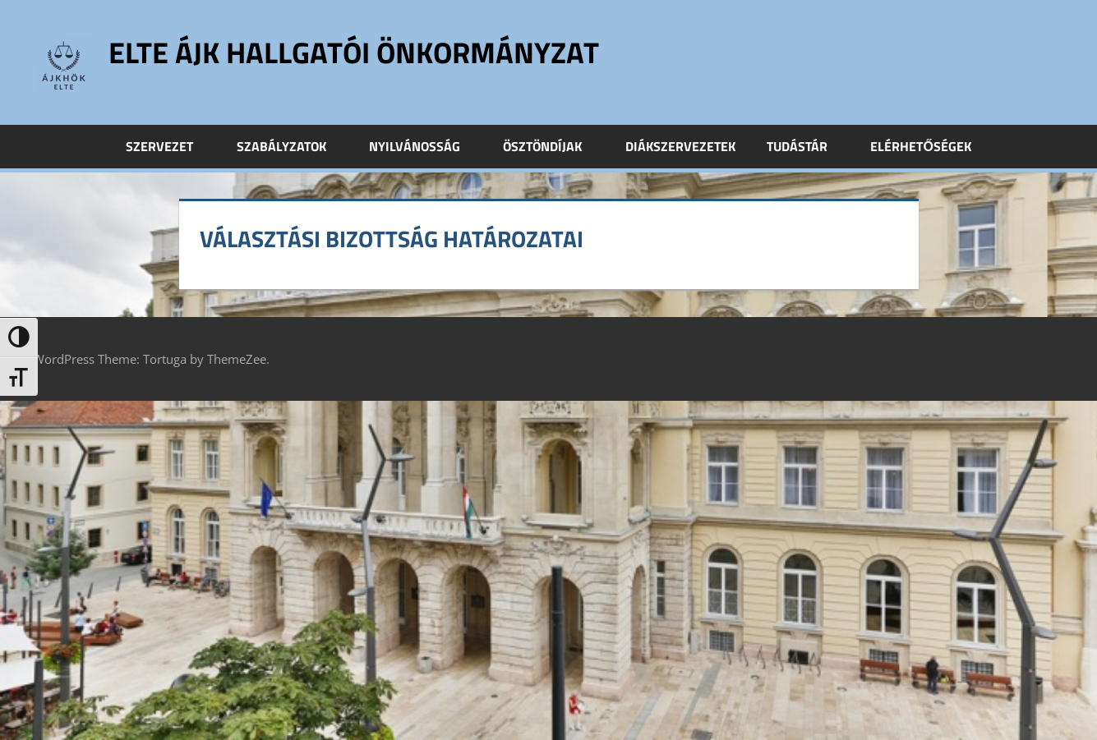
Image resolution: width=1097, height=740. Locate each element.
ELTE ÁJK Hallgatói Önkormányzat (353, 52)
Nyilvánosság (423, 146)
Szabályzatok (290, 146)
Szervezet (168, 146)
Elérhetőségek (920, 146)
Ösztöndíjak (551, 146)
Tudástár (806, 146)
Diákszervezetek (680, 146)
